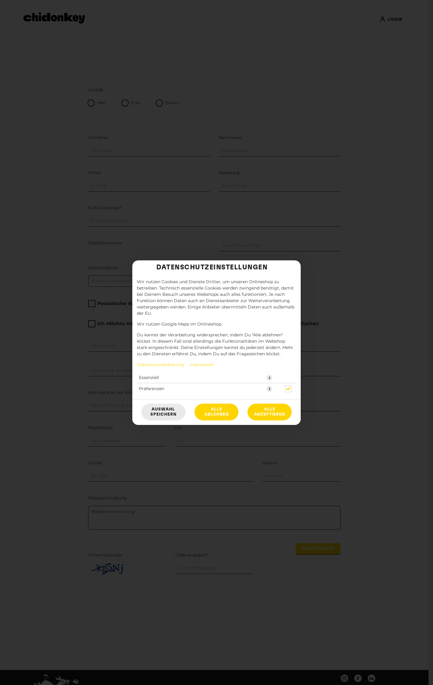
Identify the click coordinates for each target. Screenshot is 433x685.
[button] (269, 378)
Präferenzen (151, 389)
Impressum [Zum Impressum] (202, 365)
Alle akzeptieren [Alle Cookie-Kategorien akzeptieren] (269, 412)
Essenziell (149, 378)
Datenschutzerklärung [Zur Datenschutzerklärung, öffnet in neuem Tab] (160, 365)
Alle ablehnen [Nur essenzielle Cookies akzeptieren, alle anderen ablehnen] (216, 412)
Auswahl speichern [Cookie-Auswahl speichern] (163, 412)
